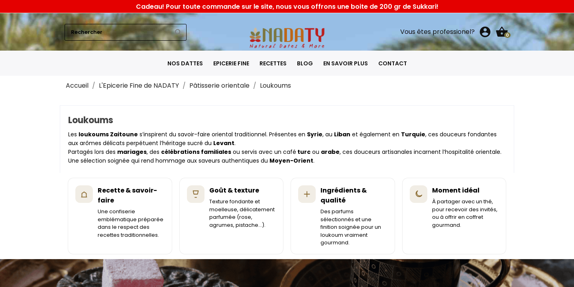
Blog (305, 63)
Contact (392, 63)
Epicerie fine (231, 63)
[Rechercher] (126, 32)
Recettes (273, 63)
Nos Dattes (185, 63)
